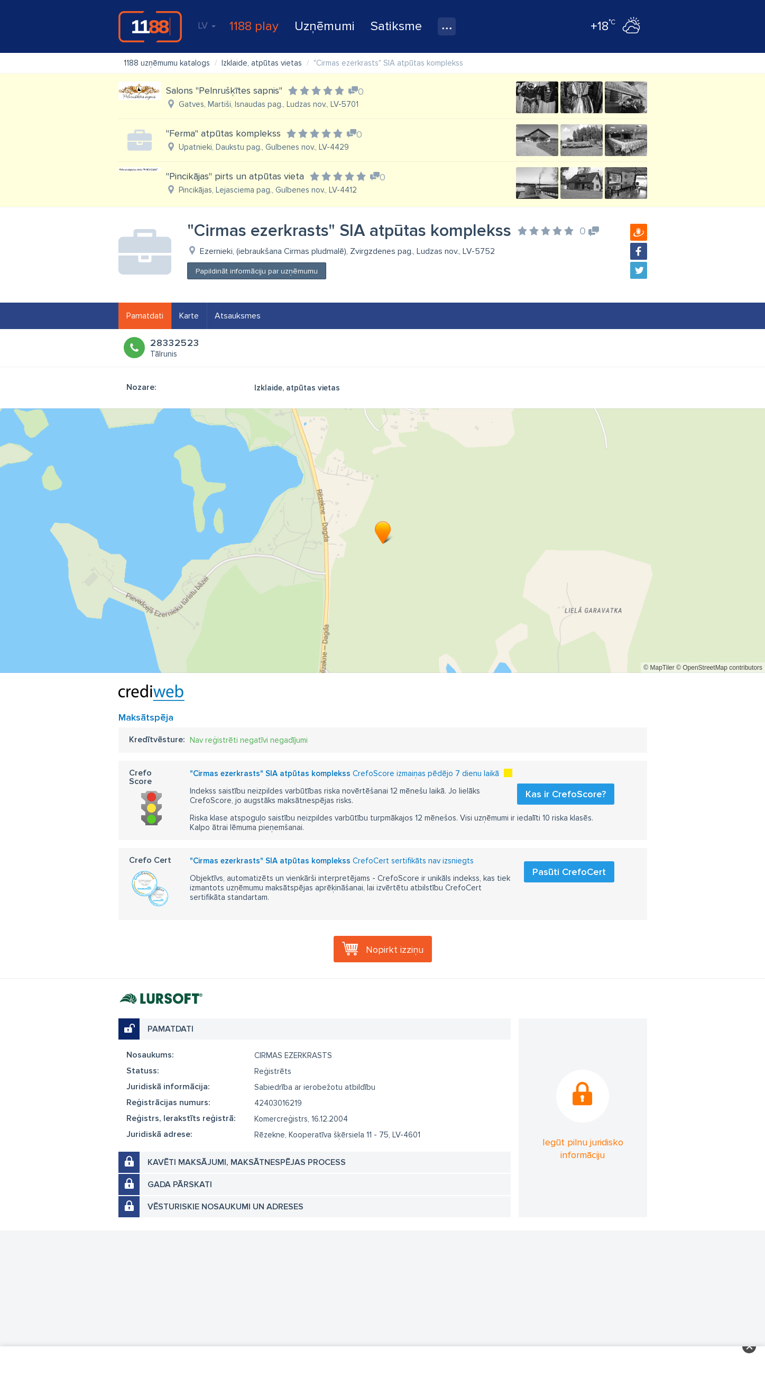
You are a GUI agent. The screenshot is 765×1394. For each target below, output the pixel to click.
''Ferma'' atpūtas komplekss (223, 133)
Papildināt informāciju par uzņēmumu (257, 271)
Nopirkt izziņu (394, 949)
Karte (189, 316)
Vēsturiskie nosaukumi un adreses (225, 1206)
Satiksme (396, 26)
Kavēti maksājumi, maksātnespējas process (247, 1162)
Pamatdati (144, 316)
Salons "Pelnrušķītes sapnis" (224, 90)
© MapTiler (658, 667)
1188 (150, 26)
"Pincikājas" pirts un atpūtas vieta (235, 176)
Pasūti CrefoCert (569, 872)
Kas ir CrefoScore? (566, 794)
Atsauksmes (238, 316)
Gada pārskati (180, 1184)
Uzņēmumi (324, 26)
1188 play (254, 26)
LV (207, 25)
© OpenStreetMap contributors (719, 667)
